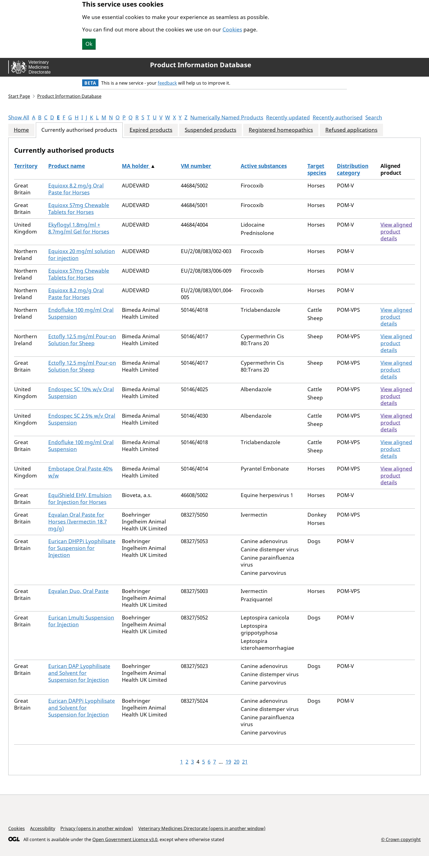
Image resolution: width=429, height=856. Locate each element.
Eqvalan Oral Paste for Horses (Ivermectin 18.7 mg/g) (77, 521)
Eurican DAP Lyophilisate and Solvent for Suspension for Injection (79, 672)
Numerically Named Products (226, 117)
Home (21, 130)
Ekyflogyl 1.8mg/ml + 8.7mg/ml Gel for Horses (78, 228)
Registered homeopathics (281, 130)
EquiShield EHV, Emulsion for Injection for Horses (80, 499)
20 (236, 761)
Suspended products (210, 130)
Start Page (19, 96)
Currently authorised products (79, 130)
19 (228, 761)
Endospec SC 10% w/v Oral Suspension (81, 393)
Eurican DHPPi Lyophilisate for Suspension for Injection (82, 548)
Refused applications (351, 130)
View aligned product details (396, 231)
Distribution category (352, 169)
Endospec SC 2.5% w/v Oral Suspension (81, 419)
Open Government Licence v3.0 (124, 839)
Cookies (232, 29)
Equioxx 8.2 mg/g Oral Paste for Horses (76, 189)
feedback (167, 83)
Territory (25, 166)
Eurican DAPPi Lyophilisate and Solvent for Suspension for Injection (81, 707)
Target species (316, 169)
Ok (88, 43)
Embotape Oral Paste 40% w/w (80, 472)
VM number (196, 166)
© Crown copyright (401, 839)
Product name (66, 166)
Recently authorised (338, 117)
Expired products (151, 130)
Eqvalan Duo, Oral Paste (78, 591)
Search (373, 117)
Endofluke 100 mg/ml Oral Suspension (81, 313)
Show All (18, 117)
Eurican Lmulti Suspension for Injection (81, 621)
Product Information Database (200, 65)
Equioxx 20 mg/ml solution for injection (81, 255)
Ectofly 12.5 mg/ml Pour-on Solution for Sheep (82, 340)
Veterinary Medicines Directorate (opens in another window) (202, 828)
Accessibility (42, 828)
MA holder (136, 166)
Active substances (264, 166)
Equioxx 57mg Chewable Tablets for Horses (78, 209)
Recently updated (288, 117)
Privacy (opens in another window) (96, 828)
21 (245, 761)
